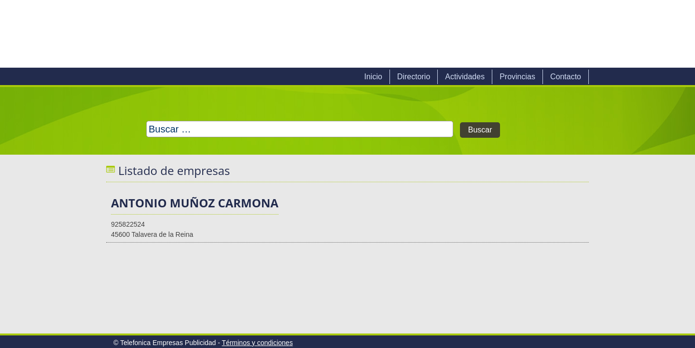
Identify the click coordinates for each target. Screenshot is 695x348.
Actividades (465, 76)
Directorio (413, 76)
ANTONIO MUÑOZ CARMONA (194, 203)
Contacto (565, 76)
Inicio (373, 76)
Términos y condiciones (257, 343)
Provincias (517, 76)
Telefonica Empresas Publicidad (216, 34)
